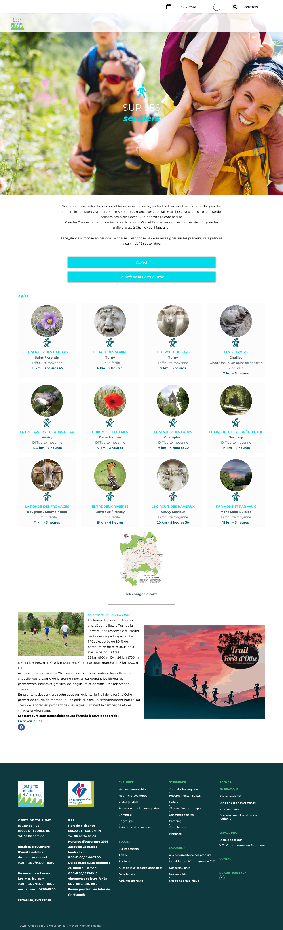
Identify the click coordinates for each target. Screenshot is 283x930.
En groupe (126, 819)
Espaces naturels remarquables (139, 807)
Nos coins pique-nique (184, 879)
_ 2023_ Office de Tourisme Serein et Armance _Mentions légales (60, 924)
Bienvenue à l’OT (230, 795)
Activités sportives (131, 879)
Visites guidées (128, 800)
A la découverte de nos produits (190, 853)
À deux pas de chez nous (135, 826)
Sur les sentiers (129, 847)
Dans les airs (127, 872)
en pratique (228, 787)
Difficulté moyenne (47, 352)
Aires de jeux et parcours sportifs (140, 866)
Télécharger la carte (141, 589)
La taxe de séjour (230, 838)
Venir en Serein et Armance (237, 801)
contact (226, 857)
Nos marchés (178, 872)
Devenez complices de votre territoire (238, 815)
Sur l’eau (124, 860)
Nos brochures (229, 807)
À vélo (123, 853)
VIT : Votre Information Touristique (242, 843)
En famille (125, 813)
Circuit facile (110, 352)
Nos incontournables (132, 788)
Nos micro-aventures (133, 794)
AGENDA (225, 780)
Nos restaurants (179, 866)
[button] (235, 7)
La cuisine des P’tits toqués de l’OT (192, 860)
